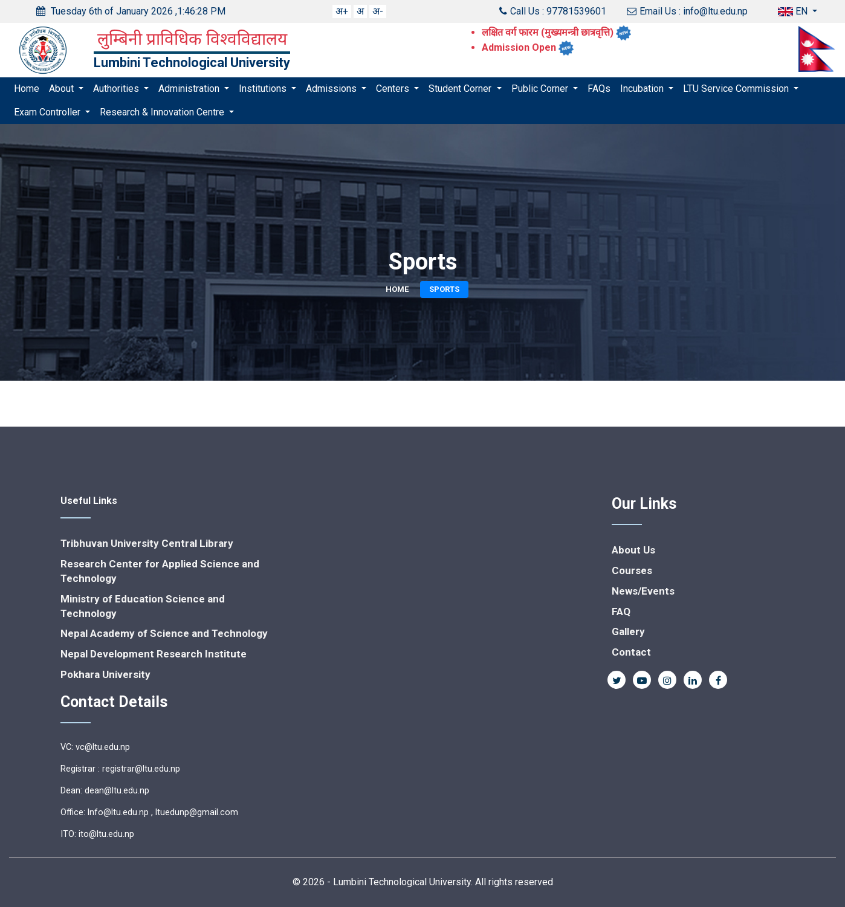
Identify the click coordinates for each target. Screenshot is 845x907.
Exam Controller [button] (48, 112)
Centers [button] (394, 88)
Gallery (628, 631)
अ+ (341, 11)
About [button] (62, 88)
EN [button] (794, 11)
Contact (631, 652)
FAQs (599, 88)
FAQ (621, 611)
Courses (632, 570)
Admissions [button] (332, 88)
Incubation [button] (643, 88)
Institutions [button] (264, 88)
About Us (633, 550)
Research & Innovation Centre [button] (163, 112)
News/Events (643, 591)
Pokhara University (105, 674)
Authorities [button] (117, 88)
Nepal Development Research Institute (153, 654)
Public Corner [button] (541, 88)
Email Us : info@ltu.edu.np (687, 11)
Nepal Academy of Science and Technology (164, 633)
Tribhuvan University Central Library (146, 543)
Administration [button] (190, 88)
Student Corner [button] (461, 88)
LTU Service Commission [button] (737, 88)
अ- (377, 11)
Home (26, 88)
